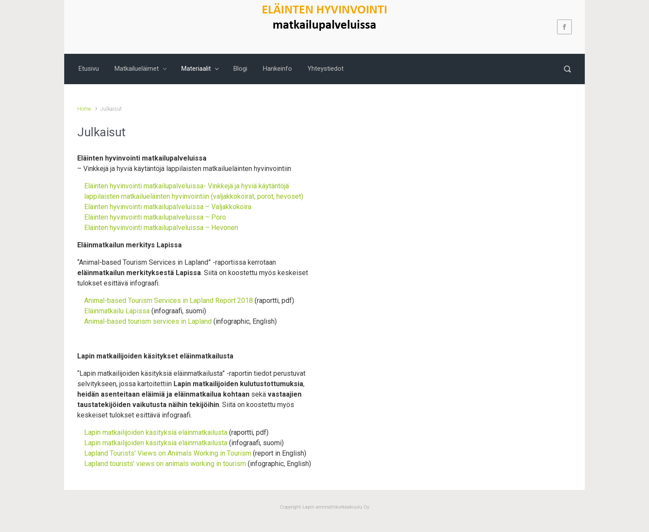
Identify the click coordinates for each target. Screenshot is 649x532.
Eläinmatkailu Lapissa (117, 311)
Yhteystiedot (326, 68)
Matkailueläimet (137, 68)
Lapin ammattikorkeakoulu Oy (335, 507)
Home (84, 108)
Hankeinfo (277, 68)
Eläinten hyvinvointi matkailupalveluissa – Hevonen (161, 227)
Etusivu (89, 68)
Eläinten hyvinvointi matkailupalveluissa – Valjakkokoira (167, 207)
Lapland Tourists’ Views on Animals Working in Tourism (167, 453)
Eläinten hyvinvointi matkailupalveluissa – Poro (155, 217)
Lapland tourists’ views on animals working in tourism (165, 464)
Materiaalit (196, 68)
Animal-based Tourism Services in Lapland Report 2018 (168, 300)
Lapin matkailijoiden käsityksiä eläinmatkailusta (155, 432)
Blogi (240, 68)
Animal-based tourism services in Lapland (148, 321)
